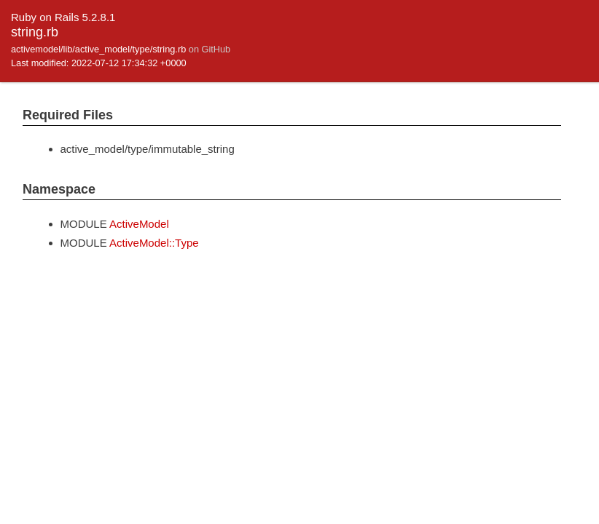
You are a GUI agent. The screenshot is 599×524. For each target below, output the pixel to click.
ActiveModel (139, 224)
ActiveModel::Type (154, 243)
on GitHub (209, 49)
